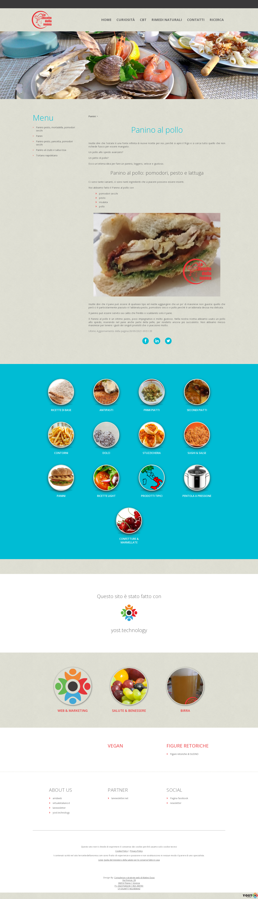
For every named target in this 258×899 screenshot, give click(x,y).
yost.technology (129, 630)
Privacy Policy (136, 850)
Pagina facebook (179, 798)
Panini (39, 136)
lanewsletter (59, 807)
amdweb (57, 798)
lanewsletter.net (119, 798)
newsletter (175, 802)
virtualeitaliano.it (61, 802)
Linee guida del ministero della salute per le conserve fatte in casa (129, 859)
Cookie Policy (121, 850)
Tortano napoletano (47, 155)
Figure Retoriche (188, 745)
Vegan (115, 745)
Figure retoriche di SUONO (184, 753)
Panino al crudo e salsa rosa (51, 150)
